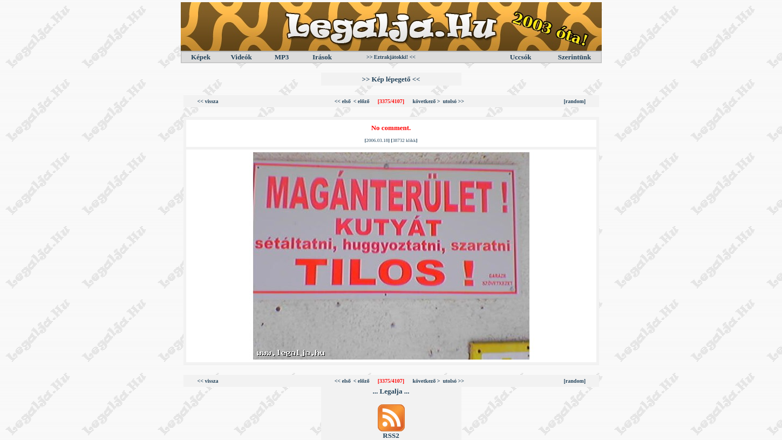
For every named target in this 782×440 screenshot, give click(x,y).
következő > (426, 101)
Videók (240, 57)
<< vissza (208, 101)
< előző (361, 101)
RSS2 (391, 435)
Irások (322, 57)
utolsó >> (453, 101)
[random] (575, 101)
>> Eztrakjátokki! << (391, 57)
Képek (200, 57)
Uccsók (521, 57)
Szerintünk (574, 57)
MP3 (282, 57)
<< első (343, 101)
